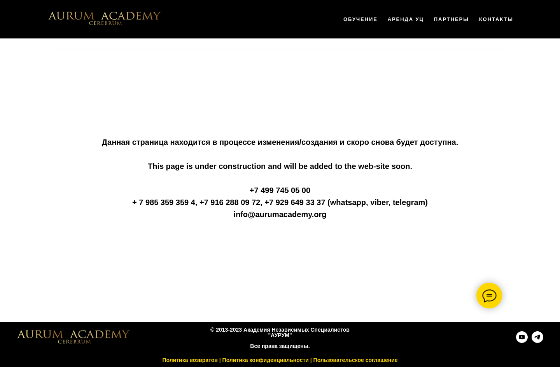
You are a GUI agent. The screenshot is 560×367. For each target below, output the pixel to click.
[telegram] (537, 340)
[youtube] (522, 340)
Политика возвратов (189, 360)
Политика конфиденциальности (265, 360)
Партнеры (451, 19)
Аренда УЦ (406, 19)
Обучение (360, 19)
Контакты (496, 19)
